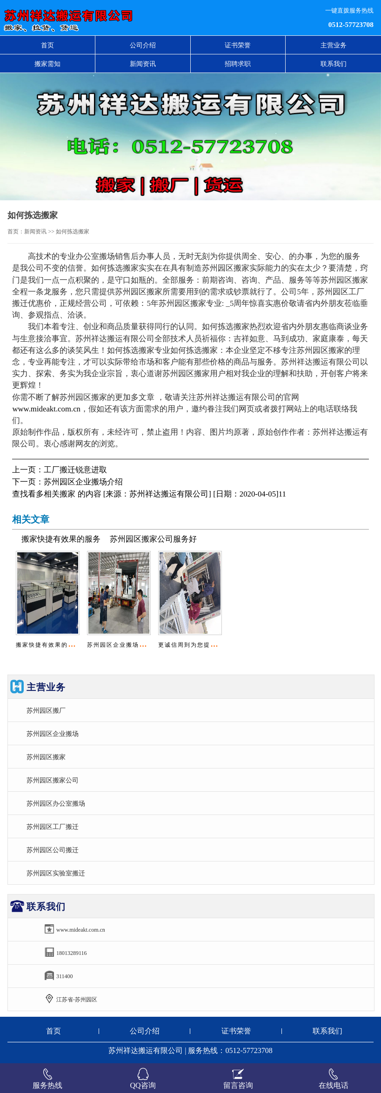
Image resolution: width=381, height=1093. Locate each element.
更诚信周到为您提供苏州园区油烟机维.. (216, 645)
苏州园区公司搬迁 (53, 850)
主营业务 (334, 45)
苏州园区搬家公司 (53, 780)
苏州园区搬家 (46, 757)
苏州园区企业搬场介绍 (83, 481)
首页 (47, 45)
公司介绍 (143, 45)
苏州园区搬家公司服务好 (153, 539)
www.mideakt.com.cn (46, 408)
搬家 (67, 494)
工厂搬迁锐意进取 (75, 469)
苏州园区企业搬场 (53, 733)
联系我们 (334, 63)
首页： (15, 231)
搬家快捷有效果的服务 (60, 539)
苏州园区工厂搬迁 (53, 826)
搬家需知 (47, 63)
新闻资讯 (143, 63)
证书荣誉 (238, 45)
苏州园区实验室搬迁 (56, 873)
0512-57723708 (351, 24)
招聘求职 (238, 63)
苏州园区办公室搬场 (56, 803)
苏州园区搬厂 (46, 710)
